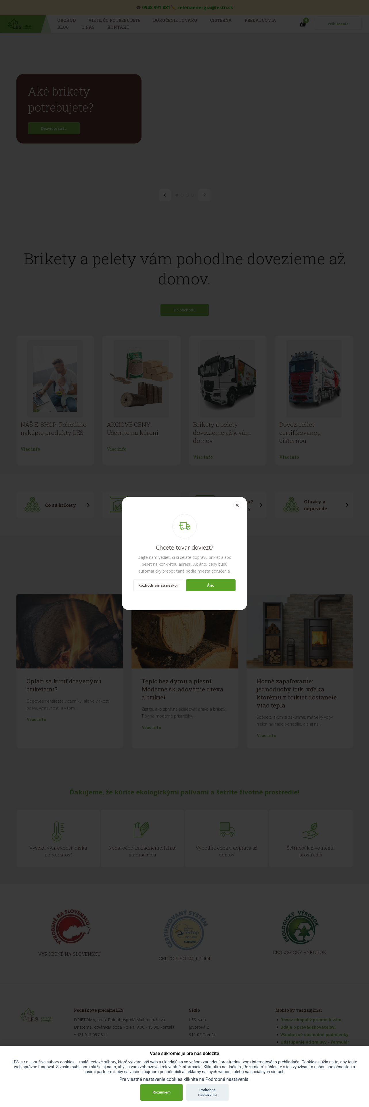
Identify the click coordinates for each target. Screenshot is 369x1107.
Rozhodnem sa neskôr (158, 585)
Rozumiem (161, 1092)
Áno (210, 585)
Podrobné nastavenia (207, 1092)
